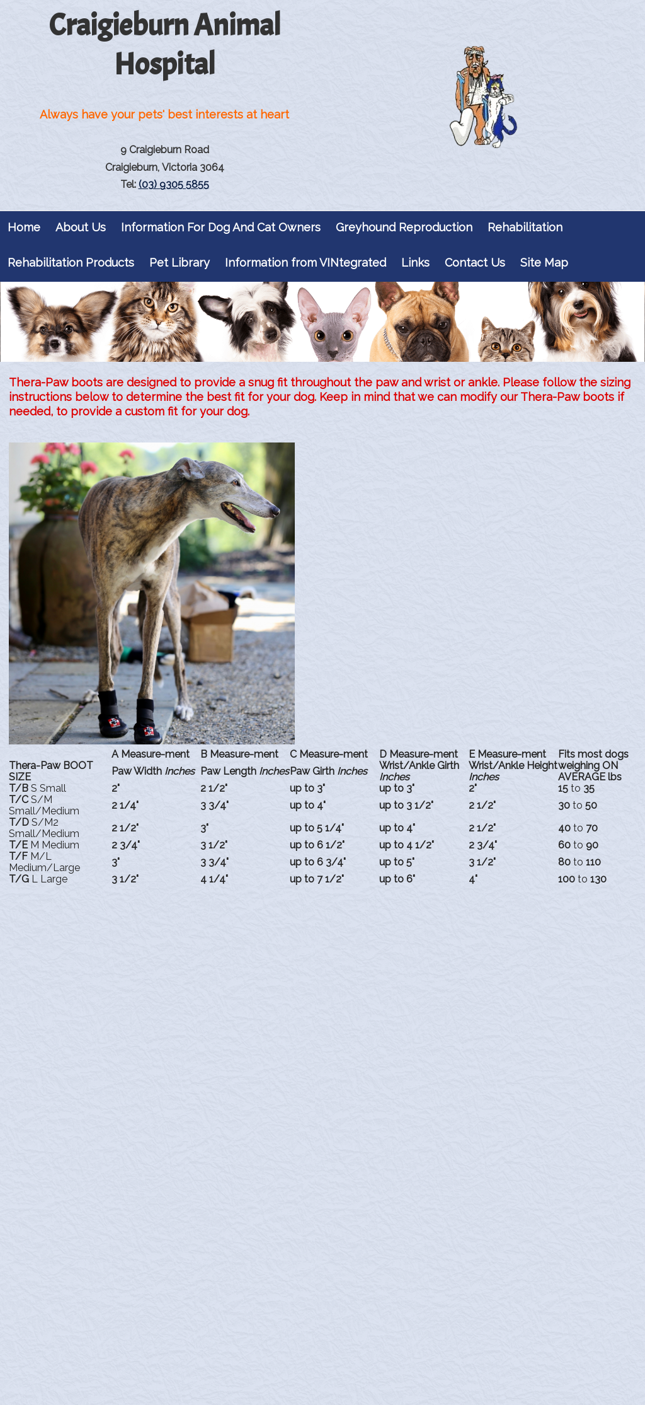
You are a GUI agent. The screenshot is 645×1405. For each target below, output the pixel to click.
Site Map (544, 262)
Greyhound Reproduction (404, 227)
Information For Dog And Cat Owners (221, 227)
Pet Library (179, 262)
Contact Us (475, 262)
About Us (80, 227)
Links (415, 262)
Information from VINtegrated (305, 262)
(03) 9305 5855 (174, 184)
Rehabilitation (525, 227)
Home (24, 227)
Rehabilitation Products (71, 262)
